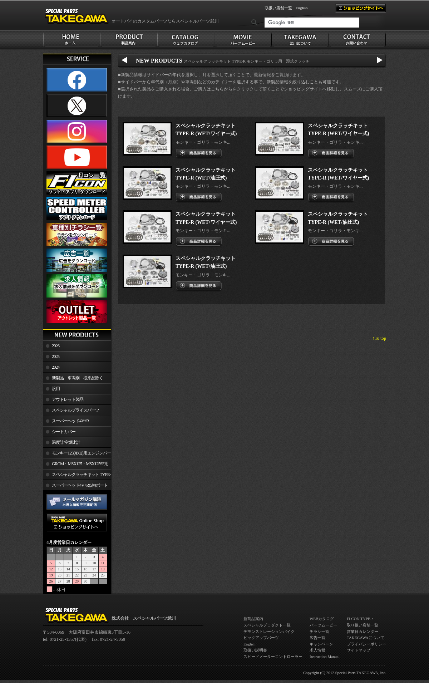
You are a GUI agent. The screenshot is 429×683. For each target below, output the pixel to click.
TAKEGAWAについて (365, 637)
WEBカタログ (322, 618)
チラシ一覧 (319, 631)
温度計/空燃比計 (66, 442)
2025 (55, 356)
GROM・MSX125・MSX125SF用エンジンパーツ (75, 465)
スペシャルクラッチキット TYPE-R (76, 476)
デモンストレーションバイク (269, 631)
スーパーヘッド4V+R (70, 420)
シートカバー (63, 431)
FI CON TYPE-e (360, 618)
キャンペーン (321, 644)
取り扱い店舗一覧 (362, 625)
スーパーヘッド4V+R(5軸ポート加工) (75, 487)
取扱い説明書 (255, 650)
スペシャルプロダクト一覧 (267, 625)
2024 (55, 367)
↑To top (379, 338)
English (302, 8)
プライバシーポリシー (366, 644)
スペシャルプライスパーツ (75, 410)
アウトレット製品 (67, 399)
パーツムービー (323, 625)
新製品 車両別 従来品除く (77, 377)
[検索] (312, 23)
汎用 (56, 388)
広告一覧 (317, 637)
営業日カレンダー (362, 631)
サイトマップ (358, 650)
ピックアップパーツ (261, 637)
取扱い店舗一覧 (278, 8)
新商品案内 (253, 618)
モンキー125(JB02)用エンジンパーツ (77, 454)
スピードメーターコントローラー (272, 656)
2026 (55, 345)
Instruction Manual (325, 656)
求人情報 (317, 650)
